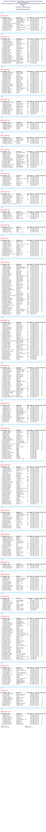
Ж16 (7, 12)
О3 (43, 12)
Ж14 (5, 12)
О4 (44, 12)
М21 (32, 12)
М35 (34, 12)
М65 (39, 12)
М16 (27, 12)
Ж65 (20, 12)
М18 (29, 12)
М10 (21, 12)
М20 (30, 12)
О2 (42, 12)
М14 (25, 12)
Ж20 (10, 12)
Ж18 (9, 12)
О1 (41, 12)
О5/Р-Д (2, 36)
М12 (23, 12)
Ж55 (18, 12)
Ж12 (3, 12)
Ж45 (16, 12)
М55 (37, 12)
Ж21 (12, 12)
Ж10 (1, 12)
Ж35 (14, 12)
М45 (36, 12)
